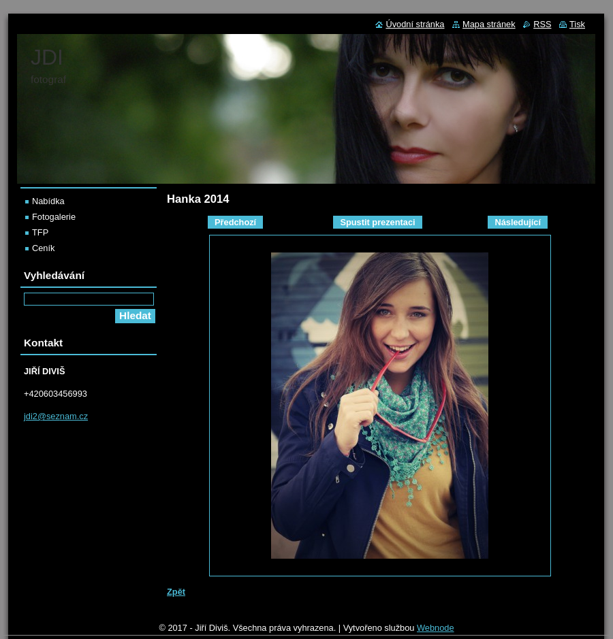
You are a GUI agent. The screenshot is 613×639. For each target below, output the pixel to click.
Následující (517, 222)
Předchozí (235, 222)
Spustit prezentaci (377, 222)
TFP (40, 232)
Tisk (577, 24)
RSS (542, 24)
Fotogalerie (54, 217)
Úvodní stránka (415, 24)
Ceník (43, 248)
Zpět (176, 592)
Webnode (435, 628)
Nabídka (48, 201)
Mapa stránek (489, 24)
